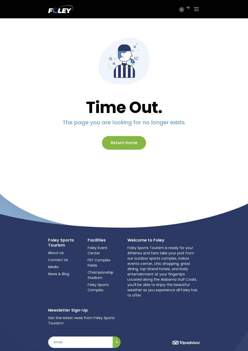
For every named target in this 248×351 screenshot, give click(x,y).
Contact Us (58, 259)
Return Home (124, 143)
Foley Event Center (98, 250)
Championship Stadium (100, 275)
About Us (56, 252)
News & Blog (58, 273)
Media (53, 266)
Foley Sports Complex (98, 287)
